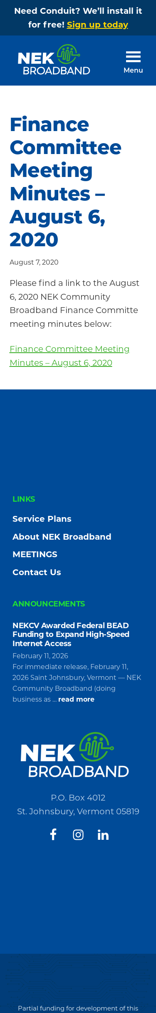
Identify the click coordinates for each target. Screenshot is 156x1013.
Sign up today (97, 25)
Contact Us (36, 572)
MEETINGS (34, 554)
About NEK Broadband (61, 537)
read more (76, 699)
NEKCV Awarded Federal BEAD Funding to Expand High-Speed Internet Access (70, 634)
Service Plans (42, 519)
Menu (133, 71)
